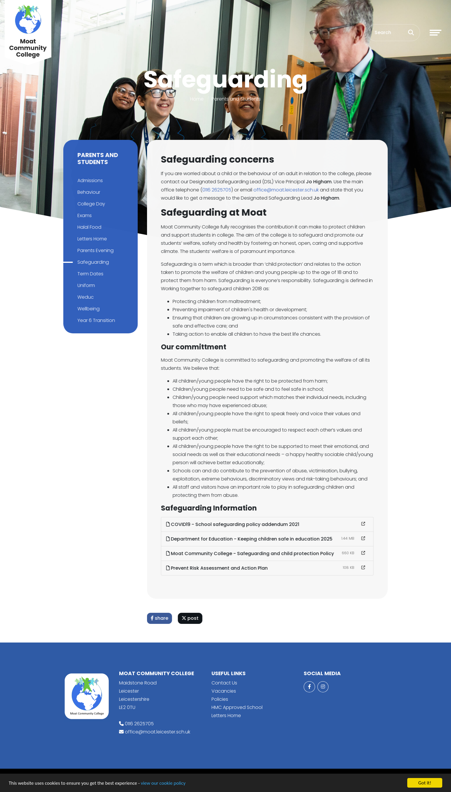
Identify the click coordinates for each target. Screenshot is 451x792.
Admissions (89, 180)
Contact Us (224, 683)
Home (197, 99)
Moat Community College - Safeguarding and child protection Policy (251, 553)
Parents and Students (236, 99)
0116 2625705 (218, 189)
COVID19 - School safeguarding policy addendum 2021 (233, 524)
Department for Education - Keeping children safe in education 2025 (250, 539)
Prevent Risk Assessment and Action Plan (218, 568)
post (191, 618)
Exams (83, 215)
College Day (90, 203)
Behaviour (87, 192)
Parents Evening (94, 250)
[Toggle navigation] (435, 32)
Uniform (85, 285)
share (160, 618)
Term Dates (89, 273)
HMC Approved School (237, 707)
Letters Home (91, 238)
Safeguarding (92, 262)
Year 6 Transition (95, 320)
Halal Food (88, 227)
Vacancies (223, 691)
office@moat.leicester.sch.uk (287, 189)
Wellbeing (87, 308)
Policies (219, 699)
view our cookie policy (163, 784)
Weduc (84, 297)
